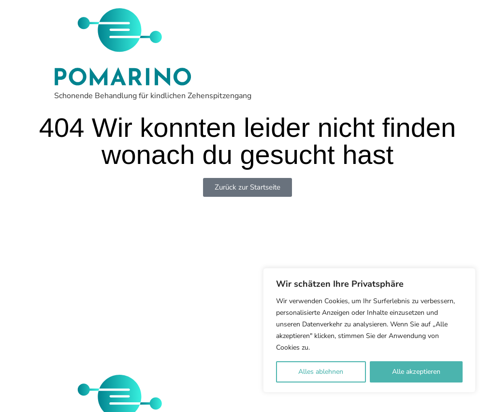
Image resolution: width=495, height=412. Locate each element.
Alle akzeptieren (416, 371)
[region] (369, 330)
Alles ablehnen (320, 371)
